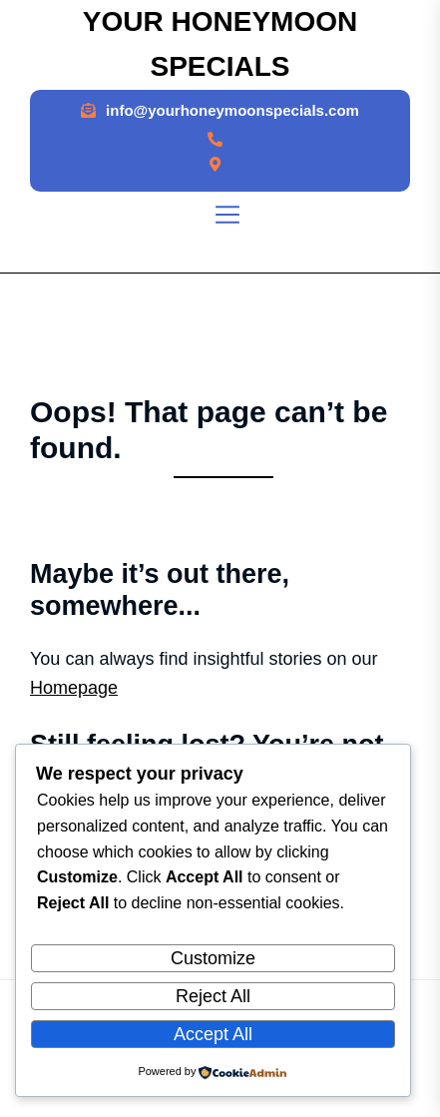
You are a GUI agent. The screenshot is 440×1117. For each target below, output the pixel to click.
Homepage (74, 688)
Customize (213, 958)
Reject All (213, 996)
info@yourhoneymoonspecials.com (232, 110)
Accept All (213, 1034)
